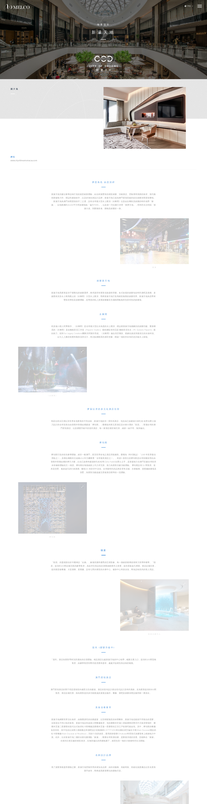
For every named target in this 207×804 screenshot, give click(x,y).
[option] (144, 118)
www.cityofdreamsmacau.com (24, 161)
